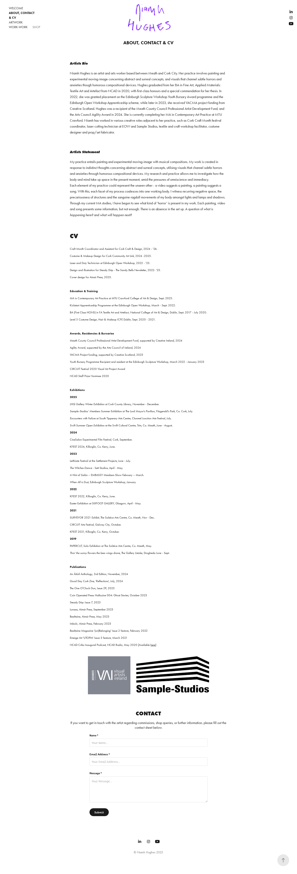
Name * (93, 735)
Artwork (16, 22)
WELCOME (16, 8)
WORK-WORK (18, 27)
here (152, 645)
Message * (95, 773)
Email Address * (99, 754)
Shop (36, 27)
